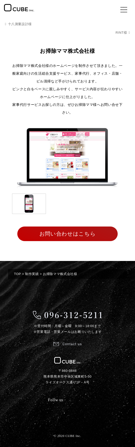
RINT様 (121, 32)
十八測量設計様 (20, 24)
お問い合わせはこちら (67, 234)
